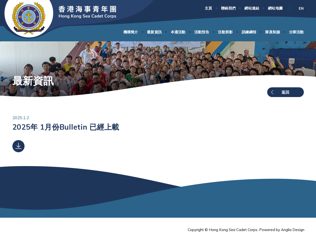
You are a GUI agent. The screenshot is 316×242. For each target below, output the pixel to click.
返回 (285, 92)
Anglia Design (292, 229)
